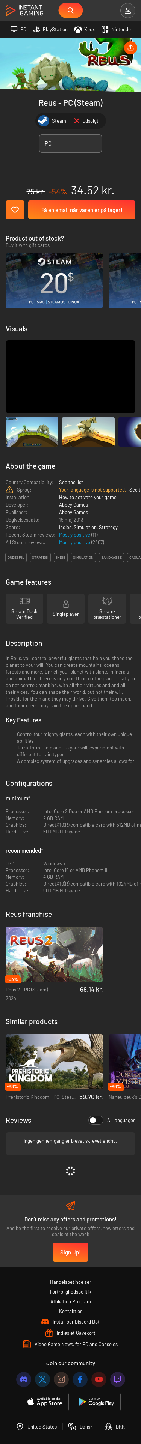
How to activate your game (88, 497)
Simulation (85, 527)
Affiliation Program (70, 1301)
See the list (71, 482)
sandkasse (111, 557)
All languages (111, 1120)
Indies (65, 527)
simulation (83, 557)
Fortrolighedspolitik (70, 1292)
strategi (40, 557)
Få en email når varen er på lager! (82, 209)
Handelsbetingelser (70, 1282)
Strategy (108, 527)
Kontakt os (70, 1311)
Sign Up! (70, 1252)
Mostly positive (75, 535)
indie (60, 557)
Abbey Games (73, 505)
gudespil (16, 557)
